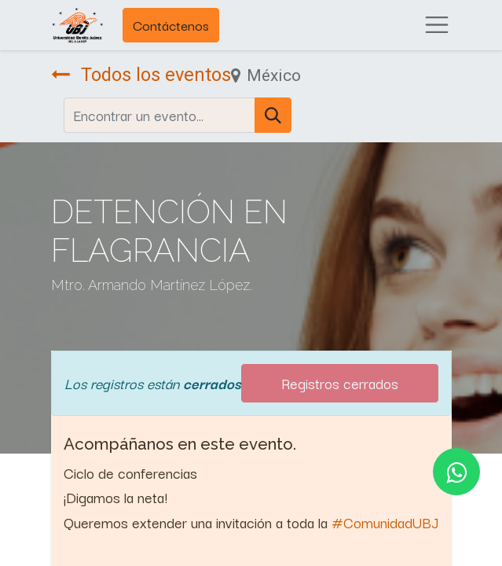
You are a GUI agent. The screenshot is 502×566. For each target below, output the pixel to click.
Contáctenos (171, 24)
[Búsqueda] (273, 115)
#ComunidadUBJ (385, 522)
